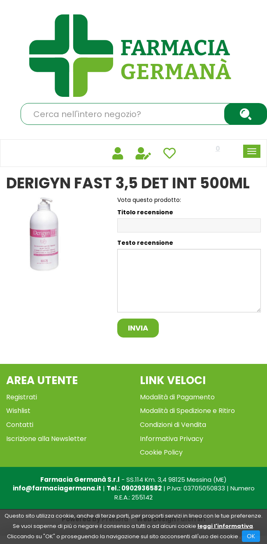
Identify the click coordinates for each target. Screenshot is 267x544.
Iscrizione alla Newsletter (46, 438)
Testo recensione (145, 243)
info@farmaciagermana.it (57, 488)
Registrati (21, 397)
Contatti (19, 424)
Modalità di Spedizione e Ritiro (187, 410)
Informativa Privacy (171, 438)
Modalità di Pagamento (177, 397)
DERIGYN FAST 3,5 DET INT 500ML (128, 183)
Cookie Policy (161, 452)
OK (251, 536)
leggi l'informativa (225, 526)
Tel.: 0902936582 (134, 488)
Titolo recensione (145, 212)
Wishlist (18, 410)
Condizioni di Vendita (173, 424)
